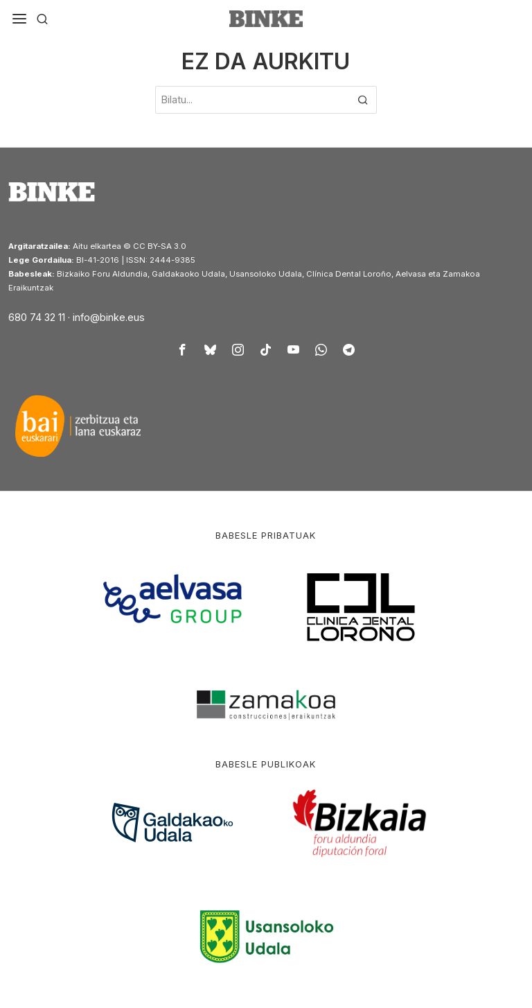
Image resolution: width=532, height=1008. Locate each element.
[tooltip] (183, 349)
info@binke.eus (109, 317)
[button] (363, 100)
